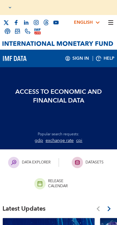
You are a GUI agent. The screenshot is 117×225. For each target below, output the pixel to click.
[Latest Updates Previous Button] (98, 208)
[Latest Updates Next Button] (109, 208)
